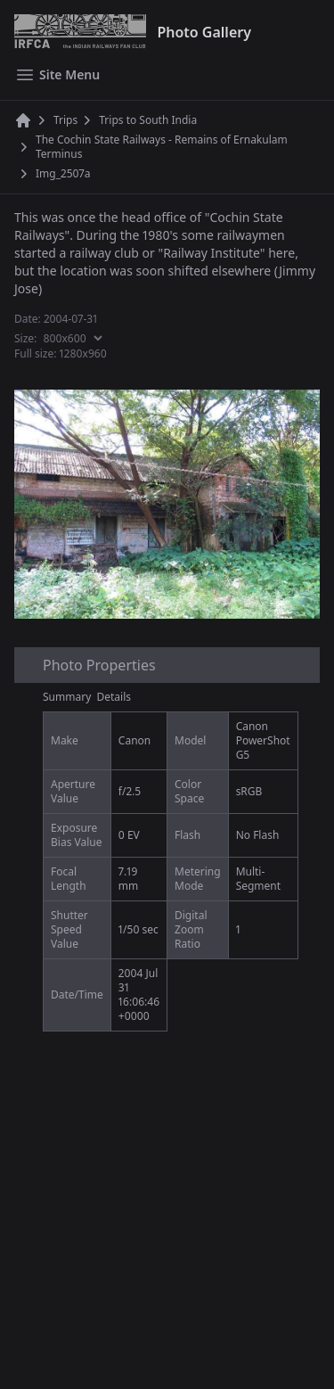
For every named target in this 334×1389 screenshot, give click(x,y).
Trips (65, 120)
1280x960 (83, 353)
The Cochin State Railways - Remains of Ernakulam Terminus (162, 147)
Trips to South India (148, 120)
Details (114, 696)
